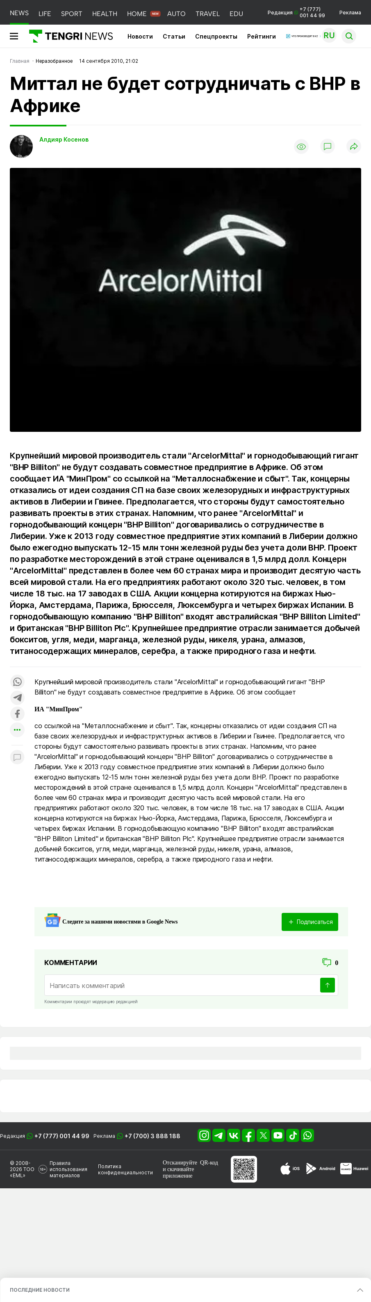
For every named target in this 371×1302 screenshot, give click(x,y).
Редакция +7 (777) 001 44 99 (296, 12)
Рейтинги (261, 36)
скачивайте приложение (178, 1172)
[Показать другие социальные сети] (17, 730)
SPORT (71, 14)
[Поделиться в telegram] (17, 698)
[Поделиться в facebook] (17, 714)
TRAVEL (208, 14)
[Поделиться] (353, 147)
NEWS (19, 13)
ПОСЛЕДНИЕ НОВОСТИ (40, 1290)
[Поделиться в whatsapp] (17, 682)
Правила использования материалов (68, 1169)
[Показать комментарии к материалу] (17, 758)
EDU (236, 14)
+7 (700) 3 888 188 (152, 1135)
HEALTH (104, 14)
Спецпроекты (216, 36)
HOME (137, 14)
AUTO (176, 14)
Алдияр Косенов (64, 139)
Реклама (350, 12)
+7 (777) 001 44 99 (61, 1135)
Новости (140, 36)
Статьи (174, 36)
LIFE (45, 14)
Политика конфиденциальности (125, 1169)
